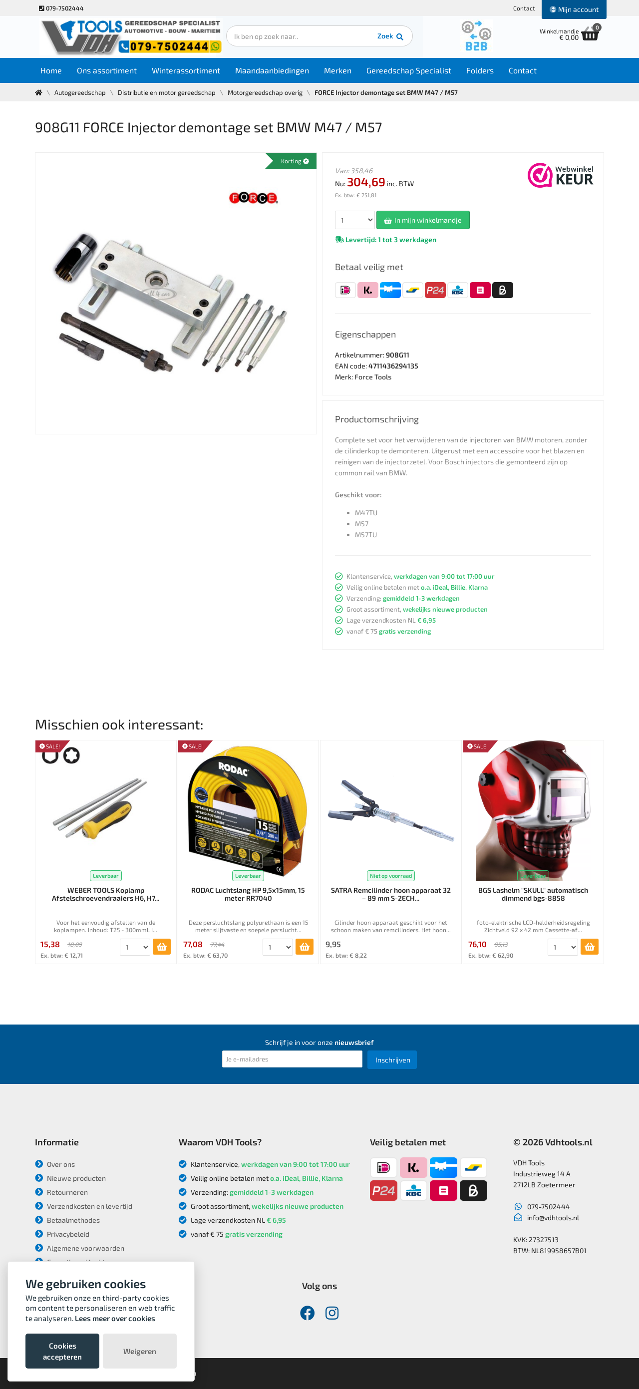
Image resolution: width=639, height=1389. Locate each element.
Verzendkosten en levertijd (83, 1206)
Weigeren (139, 1351)
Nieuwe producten (70, 1178)
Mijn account (574, 9)
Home (53, 70)
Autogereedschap (80, 92)
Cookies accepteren (62, 1351)
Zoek (387, 37)
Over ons (55, 1164)
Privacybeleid (62, 1234)
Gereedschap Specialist (410, 70)
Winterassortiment (188, 70)
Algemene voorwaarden (79, 1248)
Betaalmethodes (67, 1220)
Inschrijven (392, 1059)
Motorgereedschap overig (265, 92)
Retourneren (61, 1192)
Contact (524, 7)
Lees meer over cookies (115, 1318)
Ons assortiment (109, 70)
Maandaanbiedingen (274, 70)
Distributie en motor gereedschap (167, 92)
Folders (482, 70)
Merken (339, 70)
